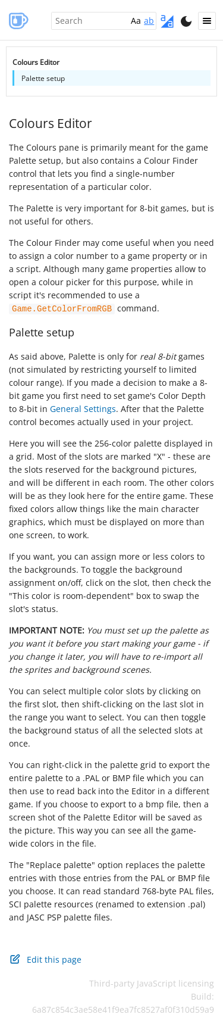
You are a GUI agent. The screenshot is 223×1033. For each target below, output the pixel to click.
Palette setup (41, 331)
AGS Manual (18, 20)
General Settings (83, 408)
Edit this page (45, 959)
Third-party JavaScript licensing (151, 982)
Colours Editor (50, 123)
